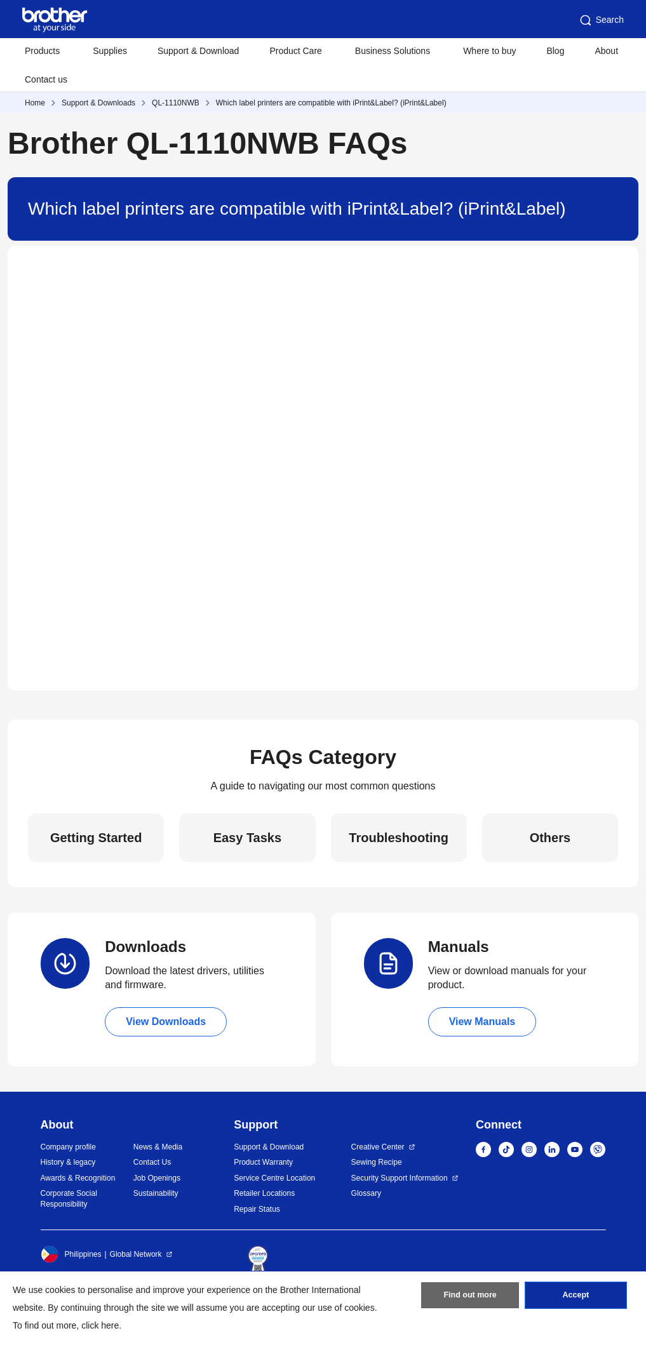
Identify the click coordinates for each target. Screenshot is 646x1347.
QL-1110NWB (175, 102)
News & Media (157, 1147)
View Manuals (482, 1021)
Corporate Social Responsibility (69, 1199)
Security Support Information (399, 1178)
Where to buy (489, 51)
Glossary (366, 1193)
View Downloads (166, 1021)
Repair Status (257, 1209)
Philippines (71, 1254)
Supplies (110, 51)
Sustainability (155, 1193)
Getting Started (96, 838)
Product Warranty (263, 1162)
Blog (555, 51)
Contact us (46, 79)
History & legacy (68, 1162)
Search (601, 20)
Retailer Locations (264, 1193)
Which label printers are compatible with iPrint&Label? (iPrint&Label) (331, 102)
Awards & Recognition (78, 1178)
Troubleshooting (398, 838)
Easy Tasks (247, 838)
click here (100, 1325)
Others (550, 838)
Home (35, 102)
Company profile (68, 1147)
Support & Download (198, 51)
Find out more (470, 1298)
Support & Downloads (98, 102)
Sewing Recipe (376, 1162)
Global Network (136, 1254)
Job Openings (156, 1178)
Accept (575, 1298)
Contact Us (152, 1162)
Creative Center (378, 1147)
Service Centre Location (274, 1178)
